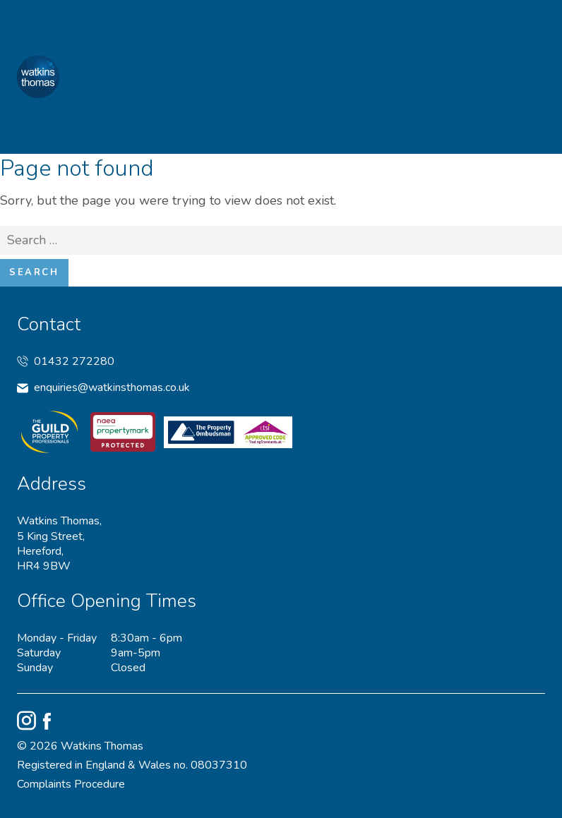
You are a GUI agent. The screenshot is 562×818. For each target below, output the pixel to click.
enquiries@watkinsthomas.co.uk (103, 387)
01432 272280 (65, 361)
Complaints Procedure (71, 784)
